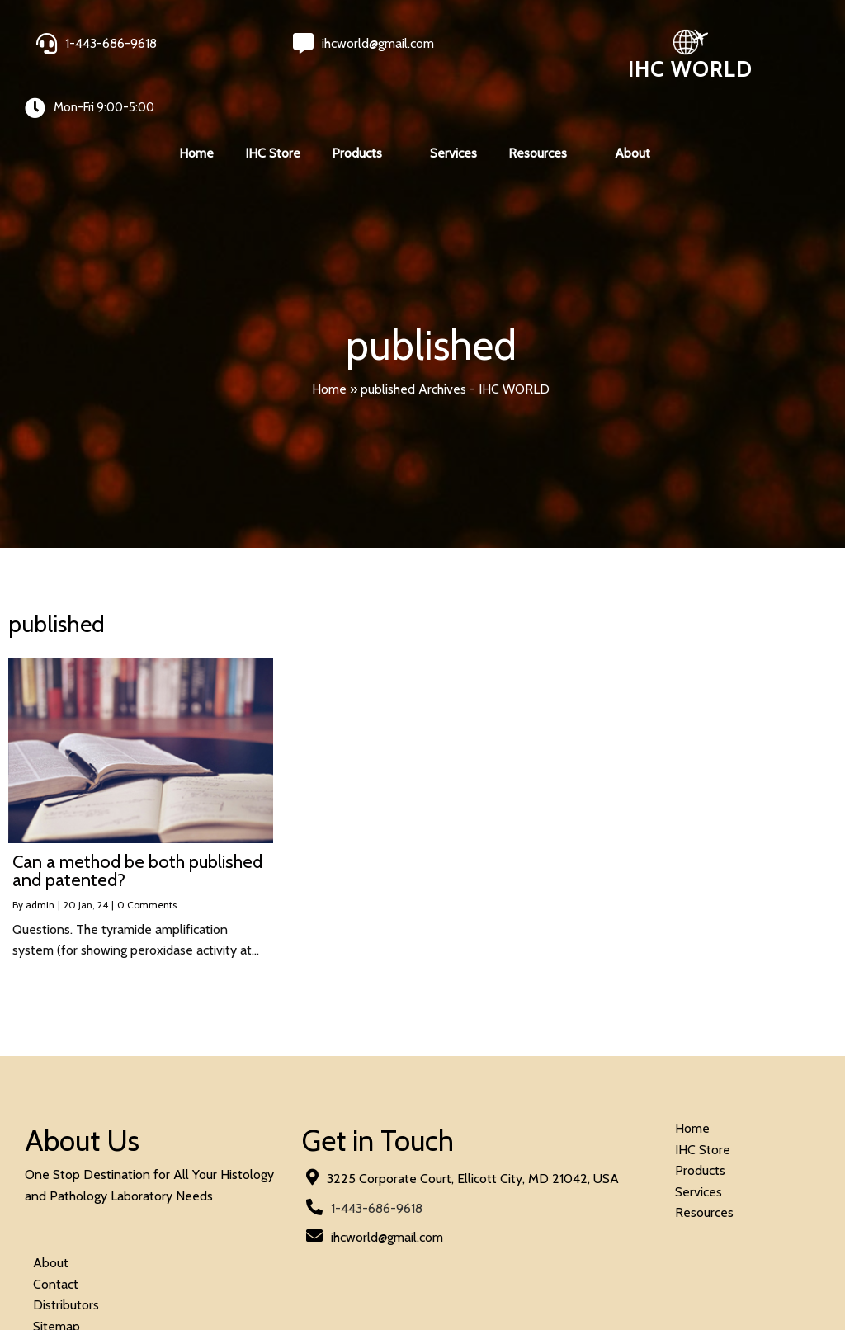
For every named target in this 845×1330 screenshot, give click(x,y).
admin (40, 874)
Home (329, 358)
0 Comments (147, 874)
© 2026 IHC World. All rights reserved (132, 1273)
